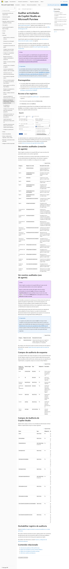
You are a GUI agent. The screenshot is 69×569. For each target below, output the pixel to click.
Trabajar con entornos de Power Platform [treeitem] (9, 62)
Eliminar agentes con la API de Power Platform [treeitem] (9, 86)
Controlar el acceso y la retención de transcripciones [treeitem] (8, 73)
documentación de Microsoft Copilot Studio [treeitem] (7, 14)
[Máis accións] (50, 9)
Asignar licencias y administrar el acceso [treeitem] (9, 38)
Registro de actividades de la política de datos (29, 551)
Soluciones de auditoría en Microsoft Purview (29, 547)
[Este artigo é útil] (54, 31)
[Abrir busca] (61, 2)
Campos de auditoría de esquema (60, 19)
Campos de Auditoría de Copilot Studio (60, 22)
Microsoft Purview (34, 96)
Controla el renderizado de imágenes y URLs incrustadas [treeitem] (8, 70)
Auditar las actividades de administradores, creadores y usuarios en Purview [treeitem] (8, 101)
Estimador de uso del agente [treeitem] (8, 41)
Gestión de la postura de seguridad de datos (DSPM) (33, 143)
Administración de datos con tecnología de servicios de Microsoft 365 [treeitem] (8, 115)
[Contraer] (15, 8)
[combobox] (8, 11)
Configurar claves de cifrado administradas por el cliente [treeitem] (8, 50)
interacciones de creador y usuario (25, 40)
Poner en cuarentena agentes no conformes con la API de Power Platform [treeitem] (8, 82)
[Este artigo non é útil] (56, 31)
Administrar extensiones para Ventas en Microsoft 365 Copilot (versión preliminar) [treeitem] (8, 126)
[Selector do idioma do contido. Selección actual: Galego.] (4, 567)
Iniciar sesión (65, 1)
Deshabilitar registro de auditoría (60, 24)
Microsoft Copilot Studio (26, 9)
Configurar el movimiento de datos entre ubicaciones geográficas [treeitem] (8, 110)
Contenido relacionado (58, 25)
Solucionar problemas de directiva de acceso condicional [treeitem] (9, 97)
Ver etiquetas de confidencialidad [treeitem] (6, 106)
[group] (34, 390)
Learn (19, 9)
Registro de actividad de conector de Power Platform (31, 549)
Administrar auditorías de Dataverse (27, 553)
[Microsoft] (2, 1)
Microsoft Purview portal (24, 25)
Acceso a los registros (58, 12)
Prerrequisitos (57, 11)
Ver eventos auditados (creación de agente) (60, 15)
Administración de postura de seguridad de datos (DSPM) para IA (33, 325)
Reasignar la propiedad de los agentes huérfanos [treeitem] (8, 89)
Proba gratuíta (64, 4)
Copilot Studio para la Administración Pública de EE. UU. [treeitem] (8, 121)
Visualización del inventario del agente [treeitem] (9, 46)
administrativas (44, 39)
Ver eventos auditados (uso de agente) (60, 18)
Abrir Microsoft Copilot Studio (54, 4)
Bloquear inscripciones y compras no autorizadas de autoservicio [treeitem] (8, 58)
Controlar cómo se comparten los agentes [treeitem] (9, 66)
